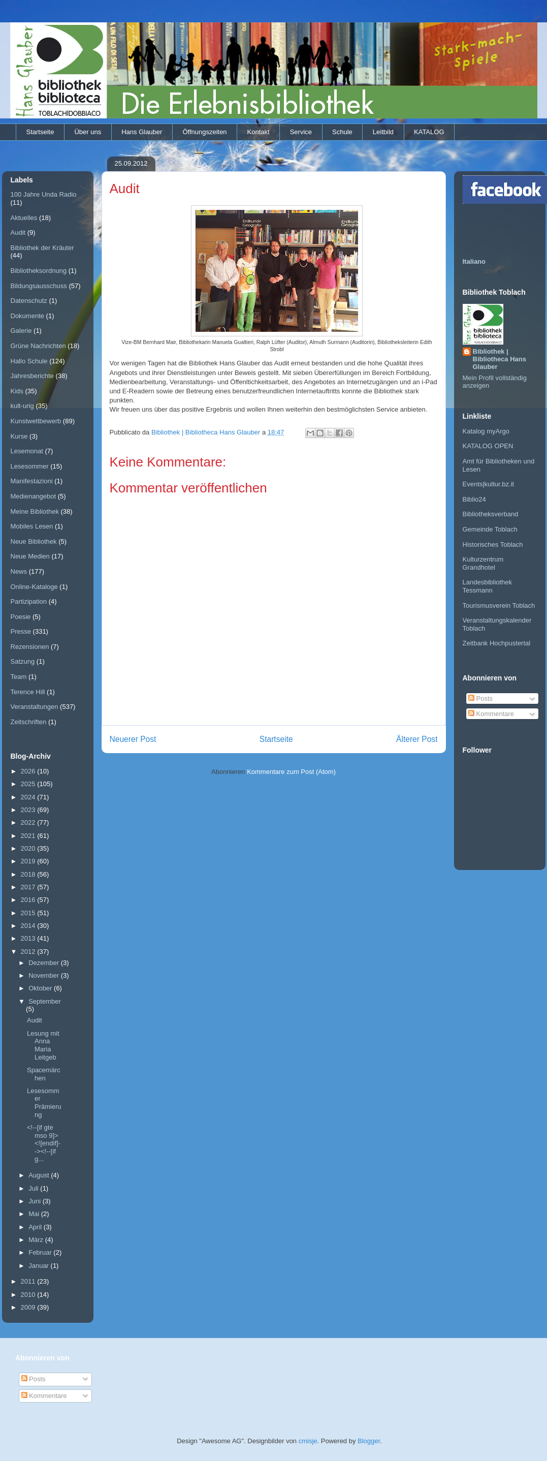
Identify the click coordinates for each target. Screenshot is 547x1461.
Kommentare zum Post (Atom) (291, 771)
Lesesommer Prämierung (44, 1102)
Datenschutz (29, 300)
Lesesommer (30, 466)
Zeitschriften (29, 722)
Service (301, 132)
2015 (29, 913)
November (44, 975)
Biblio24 (474, 499)
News (19, 571)
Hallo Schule (29, 361)
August (39, 1175)
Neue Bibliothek (34, 541)
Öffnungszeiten (204, 132)
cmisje (308, 1441)
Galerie (21, 330)
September (44, 1001)
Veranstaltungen (34, 706)
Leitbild (383, 132)
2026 (29, 771)
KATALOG (429, 132)
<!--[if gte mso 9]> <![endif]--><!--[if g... (43, 1143)
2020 (29, 848)
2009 (29, 1307)
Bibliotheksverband (491, 514)
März (36, 1240)
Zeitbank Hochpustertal (497, 643)
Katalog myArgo (486, 431)
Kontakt (258, 132)
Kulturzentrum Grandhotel (483, 563)
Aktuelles (24, 218)
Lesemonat (27, 451)
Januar (39, 1265)
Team (19, 676)
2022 (29, 822)
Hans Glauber (141, 132)
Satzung (23, 661)
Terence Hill (28, 692)
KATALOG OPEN (488, 446)
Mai (34, 1214)
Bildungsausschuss (39, 286)
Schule (342, 132)
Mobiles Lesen (32, 526)
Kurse (19, 436)
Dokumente (27, 316)
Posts (480, 698)
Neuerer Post (133, 739)
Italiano (474, 261)
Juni (35, 1201)
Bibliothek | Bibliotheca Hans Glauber (499, 359)
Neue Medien (30, 556)
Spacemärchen (43, 1074)
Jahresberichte (32, 376)
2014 (29, 925)
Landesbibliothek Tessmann (487, 586)
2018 (29, 874)
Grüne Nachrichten (38, 346)
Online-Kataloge (34, 586)
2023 (29, 810)
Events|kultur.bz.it (488, 484)
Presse (21, 631)
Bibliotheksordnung (39, 270)
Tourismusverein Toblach (499, 605)
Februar (40, 1252)
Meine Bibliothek (35, 511)
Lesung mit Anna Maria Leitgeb (43, 1045)
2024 (29, 797)
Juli (34, 1188)
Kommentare (491, 714)
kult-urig (22, 406)
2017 (29, 887)
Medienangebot (33, 496)
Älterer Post (416, 739)
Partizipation (29, 601)
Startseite (40, 132)
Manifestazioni (32, 481)
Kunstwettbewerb (36, 421)
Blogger (369, 1441)
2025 (29, 784)
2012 (29, 951)
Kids (17, 391)
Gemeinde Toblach (490, 529)
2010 (29, 1294)
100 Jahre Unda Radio (44, 194)
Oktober (41, 988)
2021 (29, 836)
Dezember (44, 963)
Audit (18, 232)
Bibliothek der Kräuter (42, 248)
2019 (29, 861)
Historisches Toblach (493, 544)
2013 (29, 938)
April (36, 1227)
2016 (29, 900)
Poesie (21, 616)
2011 (29, 1281)
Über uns (87, 132)
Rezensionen (30, 646)
